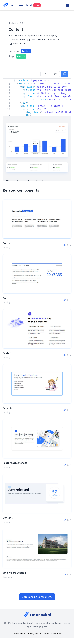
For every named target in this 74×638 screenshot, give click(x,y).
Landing (26, 51)
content (21, 56)
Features (8, 353)
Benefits (7, 408)
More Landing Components (37, 596)
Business (7, 576)
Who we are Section (14, 572)
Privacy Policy (34, 633)
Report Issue (18, 633)
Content (8, 243)
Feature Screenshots (15, 462)
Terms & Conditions (52, 633)
